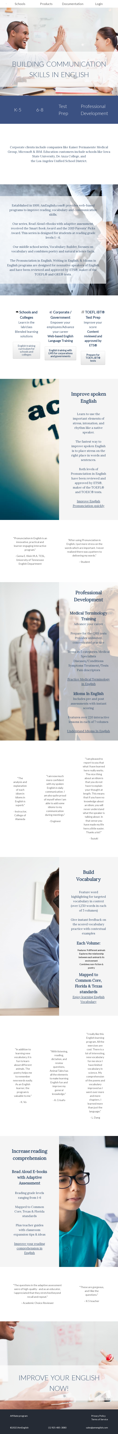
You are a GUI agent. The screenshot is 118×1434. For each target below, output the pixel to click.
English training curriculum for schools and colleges (26, 350)
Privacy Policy (98, 1415)
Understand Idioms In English (88, 731)
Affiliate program (19, 1415)
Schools (20, 4)
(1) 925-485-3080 (57, 1427)
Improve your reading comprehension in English (29, 1248)
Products (46, 4)
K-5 (17, 109)
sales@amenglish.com (97, 1427)
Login (99, 4)
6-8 (39, 109)
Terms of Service (99, 1419)
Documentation (72, 4)
